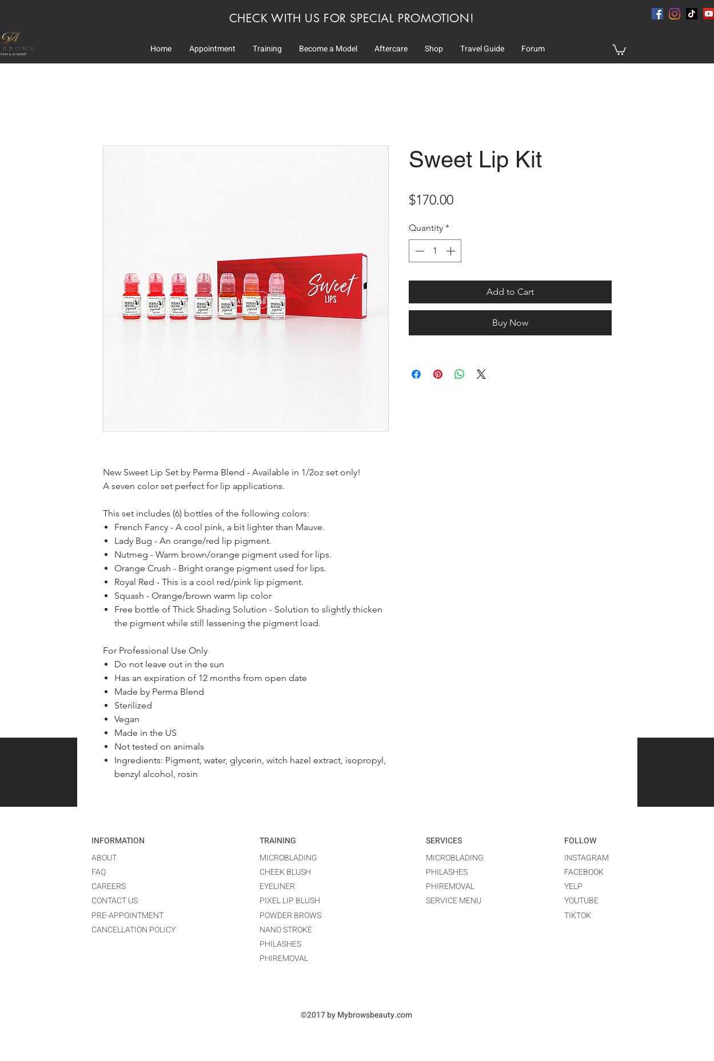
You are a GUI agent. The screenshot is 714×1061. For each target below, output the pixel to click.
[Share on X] (481, 374)
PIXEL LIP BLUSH (290, 901)
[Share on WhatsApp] (459, 374)
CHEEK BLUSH (285, 872)
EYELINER (277, 886)
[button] (212, 49)
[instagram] (674, 13)
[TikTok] (691, 13)
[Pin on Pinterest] (438, 374)
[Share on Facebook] (416, 374)
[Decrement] (418, 251)
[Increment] (452, 251)
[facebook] (657, 13)
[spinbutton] (435, 251)
